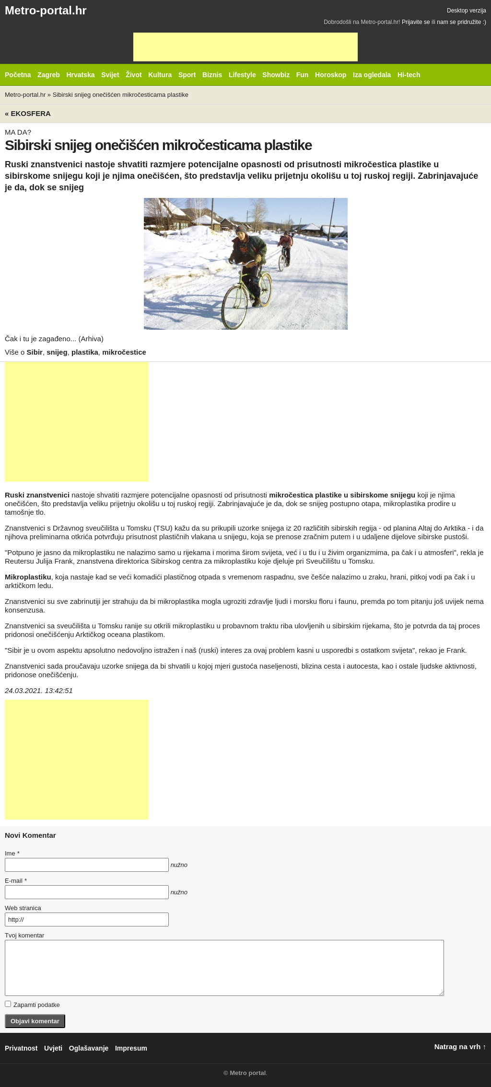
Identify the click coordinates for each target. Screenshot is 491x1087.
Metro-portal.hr (46, 10)
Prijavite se (416, 22)
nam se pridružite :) (461, 22)
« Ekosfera (28, 113)
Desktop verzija (466, 10)
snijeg (57, 352)
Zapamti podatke (32, 1004)
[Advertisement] (245, 47)
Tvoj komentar (24, 935)
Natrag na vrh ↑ (460, 1046)
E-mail (16, 880)
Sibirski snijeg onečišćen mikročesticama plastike (120, 94)
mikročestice (124, 352)
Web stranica (23, 908)
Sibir (35, 352)
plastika (84, 352)
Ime (12, 853)
